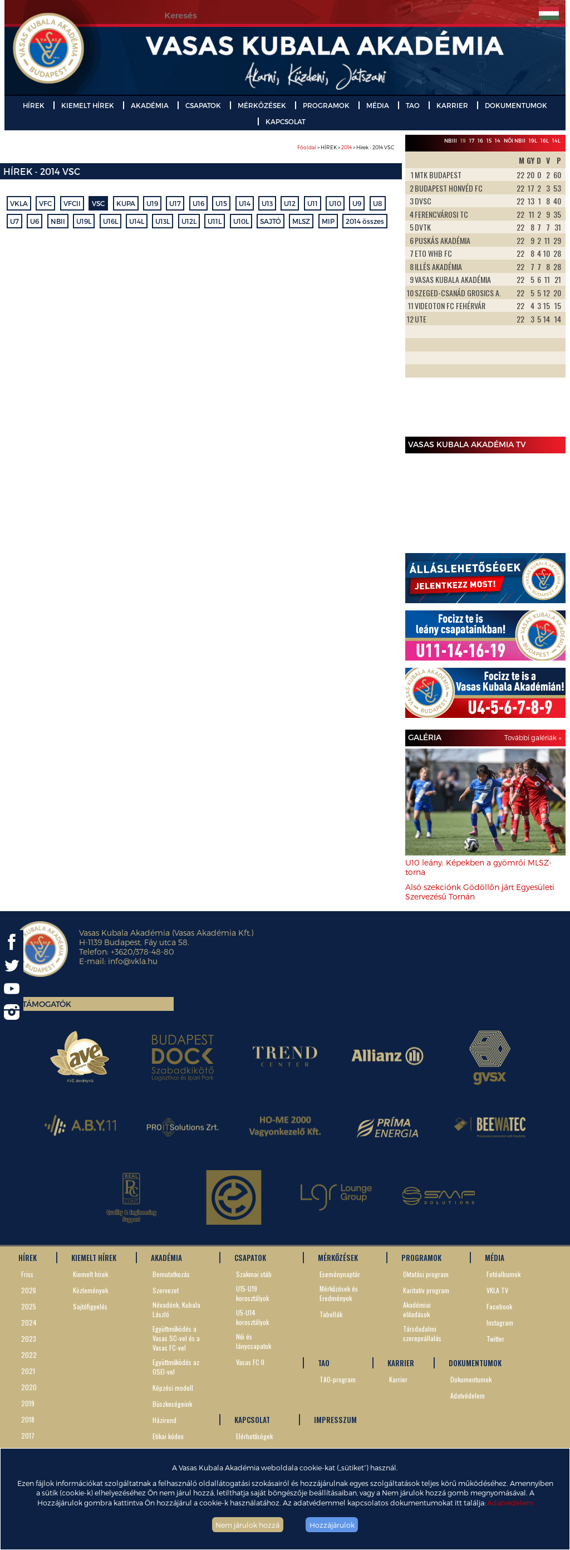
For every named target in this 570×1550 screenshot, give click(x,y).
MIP (328, 221)
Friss (27, 1274)
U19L (83, 221)
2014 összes (365, 221)
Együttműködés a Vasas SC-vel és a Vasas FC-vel (176, 1338)
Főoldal (306, 147)
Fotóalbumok (503, 1274)
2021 (28, 1371)
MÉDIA (377, 105)
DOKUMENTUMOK (516, 105)
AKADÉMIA (150, 105)
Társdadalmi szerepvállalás (422, 1333)
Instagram (500, 1322)
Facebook (499, 1306)
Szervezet (166, 1290)
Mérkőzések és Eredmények (339, 1293)
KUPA (125, 203)
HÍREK (34, 105)
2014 (346, 147)
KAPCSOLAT (286, 121)
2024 (29, 1322)
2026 (28, 1290)
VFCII (72, 203)
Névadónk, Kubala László (176, 1309)
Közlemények (90, 1290)
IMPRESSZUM (335, 1419)
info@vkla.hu (133, 961)
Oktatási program (426, 1274)
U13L (162, 221)
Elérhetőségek (254, 1436)
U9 (356, 203)
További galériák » (532, 737)
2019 (28, 1403)
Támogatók (46, 1004)
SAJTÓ (270, 221)
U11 (312, 203)
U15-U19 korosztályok (252, 1293)
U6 (34, 221)
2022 (29, 1355)
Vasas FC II (250, 1362)
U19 (152, 203)
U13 (267, 203)
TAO (413, 105)
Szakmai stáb (254, 1274)
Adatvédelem (510, 1502)
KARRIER (452, 105)
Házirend (164, 1420)
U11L (215, 221)
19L (533, 141)
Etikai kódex (168, 1436)
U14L (136, 221)
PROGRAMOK (326, 105)
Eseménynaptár (340, 1274)
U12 (290, 203)
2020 (29, 1387)
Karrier (398, 1379)
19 (463, 141)
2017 (28, 1435)
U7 (14, 221)
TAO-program (338, 1379)
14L (556, 141)
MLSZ (301, 221)
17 (471, 141)
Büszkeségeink (172, 1404)
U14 (244, 203)
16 (480, 141)
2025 (28, 1306)
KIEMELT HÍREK (87, 105)
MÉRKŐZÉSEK (262, 105)
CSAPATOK (203, 105)
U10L (241, 221)
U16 (198, 203)
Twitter (495, 1338)
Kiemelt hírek (90, 1274)
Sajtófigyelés (90, 1306)
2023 (28, 1338)
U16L (110, 221)
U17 (175, 203)
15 (489, 141)
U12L (188, 221)
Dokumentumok (471, 1379)
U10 (335, 203)
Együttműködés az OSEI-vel (176, 1366)
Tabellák (331, 1314)
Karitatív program (426, 1290)
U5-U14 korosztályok (252, 1317)
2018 (28, 1419)
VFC (45, 203)
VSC (98, 203)
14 (497, 141)
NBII (58, 221)
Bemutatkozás (171, 1274)
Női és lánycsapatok (253, 1341)
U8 (377, 203)
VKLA (19, 203)
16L (544, 141)
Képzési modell (173, 1387)
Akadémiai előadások (417, 1309)
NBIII (450, 141)
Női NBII (514, 141)
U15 (221, 203)
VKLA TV (497, 1290)
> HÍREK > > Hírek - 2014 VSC (345, 147)
